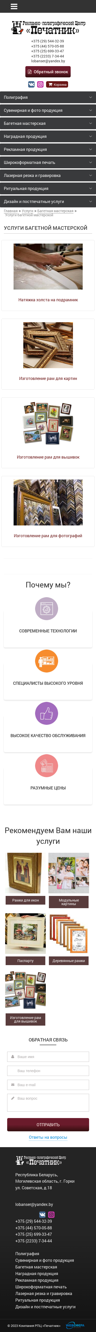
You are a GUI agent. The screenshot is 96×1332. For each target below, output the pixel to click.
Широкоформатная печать (41, 1286)
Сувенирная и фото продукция (44, 1260)
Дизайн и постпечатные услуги (45, 1306)
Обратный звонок (48, 71)
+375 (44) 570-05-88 (47, 46)
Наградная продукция (36, 1273)
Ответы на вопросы (48, 1137)
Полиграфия (27, 1253)
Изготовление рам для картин (48, 378)
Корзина (57, 84)
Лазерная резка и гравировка (43, 1293)
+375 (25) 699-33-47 (47, 51)
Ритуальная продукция (37, 1300)
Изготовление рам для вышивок (48, 457)
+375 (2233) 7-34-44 (47, 56)
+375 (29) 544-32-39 (47, 41)
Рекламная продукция (36, 1280)
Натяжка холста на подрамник (48, 299)
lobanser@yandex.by (48, 60)
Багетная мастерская (36, 1266)
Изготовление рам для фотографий (48, 535)
